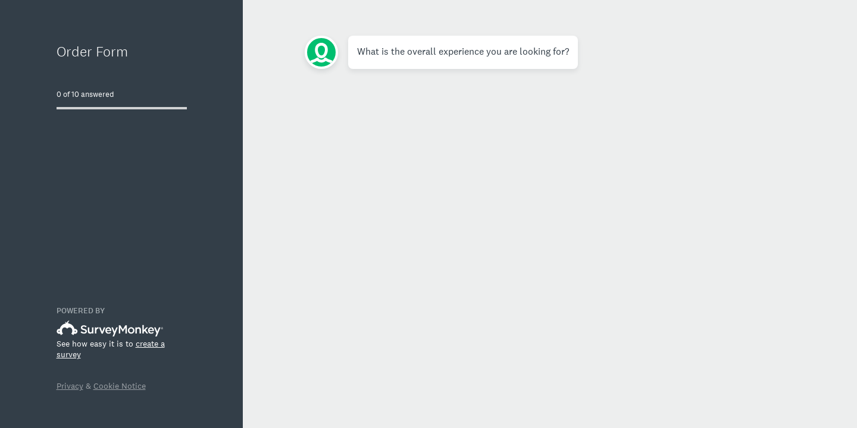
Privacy (70, 385)
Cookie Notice (119, 385)
